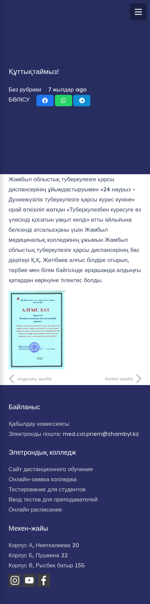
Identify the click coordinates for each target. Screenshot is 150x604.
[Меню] (138, 11)
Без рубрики (25, 89)
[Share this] (45, 100)
